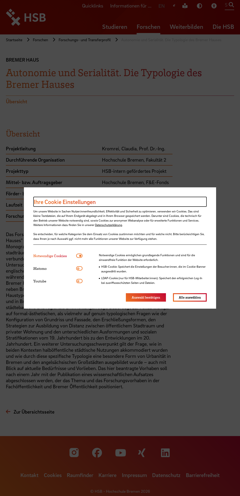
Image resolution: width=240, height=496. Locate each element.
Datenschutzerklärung (108, 225)
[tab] (54, 256)
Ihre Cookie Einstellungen (65, 201)
